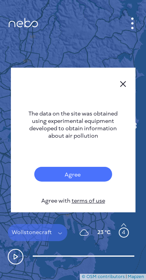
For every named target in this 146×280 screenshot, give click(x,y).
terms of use (88, 201)
